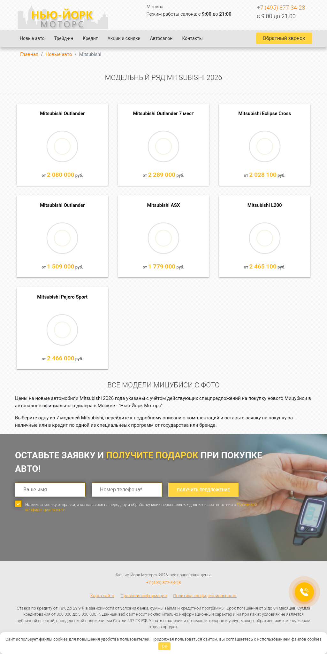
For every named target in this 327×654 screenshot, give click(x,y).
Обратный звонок (284, 38)
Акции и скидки (124, 38)
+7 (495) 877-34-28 (281, 7)
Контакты (192, 38)
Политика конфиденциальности (205, 595)
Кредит (90, 38)
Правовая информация (144, 595)
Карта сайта (102, 595)
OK (164, 646)
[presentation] (63, 542)
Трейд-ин (63, 38)
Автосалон (161, 38)
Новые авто (32, 38)
